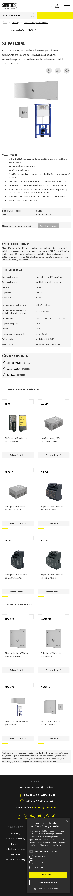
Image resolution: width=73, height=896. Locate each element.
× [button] (67, 821)
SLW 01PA (9, 618)
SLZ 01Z (9, 472)
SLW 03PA (45, 687)
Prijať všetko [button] (48, 874)
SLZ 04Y (9, 540)
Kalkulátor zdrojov (15, 849)
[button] (48, 888)
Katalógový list (13, 368)
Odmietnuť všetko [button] (48, 882)
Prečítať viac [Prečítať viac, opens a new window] (58, 845)
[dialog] (48, 855)
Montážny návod (14, 362)
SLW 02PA (9, 687)
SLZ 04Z (44, 540)
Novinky (15, 843)
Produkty (15, 22)
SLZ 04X (44, 472)
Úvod (5, 22)
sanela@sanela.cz (39, 800)
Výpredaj (15, 854)
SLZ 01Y (44, 403)
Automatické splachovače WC (36, 22)
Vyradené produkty (15, 859)
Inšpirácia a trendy (15, 838)
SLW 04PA (32, 30)
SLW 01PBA (46, 618)
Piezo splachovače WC (15, 30)
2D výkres (11, 374)
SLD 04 (8, 403)
